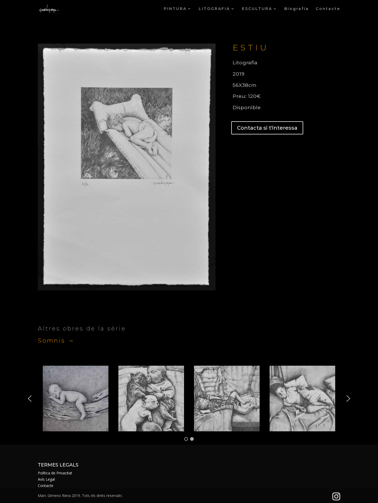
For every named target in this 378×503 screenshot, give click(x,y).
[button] (29, 398)
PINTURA (175, 9)
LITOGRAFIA (214, 9)
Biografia (296, 9)
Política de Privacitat (55, 472)
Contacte (328, 9)
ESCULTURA (257, 9)
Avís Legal (46, 479)
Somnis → (56, 340)
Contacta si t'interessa (267, 128)
